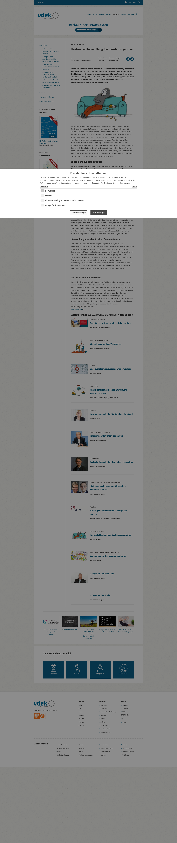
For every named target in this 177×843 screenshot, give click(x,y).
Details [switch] (134, 187)
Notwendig (50, 191)
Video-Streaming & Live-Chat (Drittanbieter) (64, 200)
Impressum (44, 187)
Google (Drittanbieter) (54, 205)
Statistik (49, 196)
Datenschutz (124, 183)
